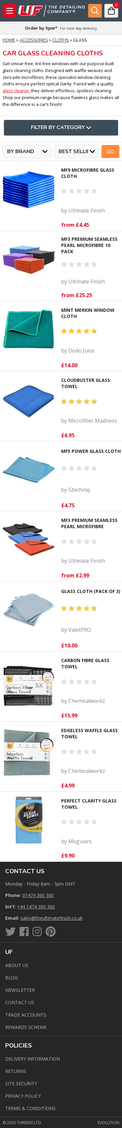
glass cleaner (16, 91)
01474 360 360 (38, 895)
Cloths (60, 40)
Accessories (34, 40)
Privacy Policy (23, 1096)
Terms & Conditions (30, 1108)
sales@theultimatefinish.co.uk (51, 918)
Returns (15, 1071)
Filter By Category (61, 128)
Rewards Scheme (26, 1027)
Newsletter (20, 990)
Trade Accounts (25, 1015)
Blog (11, 978)
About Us (16, 965)
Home (9, 40)
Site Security (21, 1083)
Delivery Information (32, 1059)
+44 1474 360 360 (36, 907)
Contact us (19, 1002)
